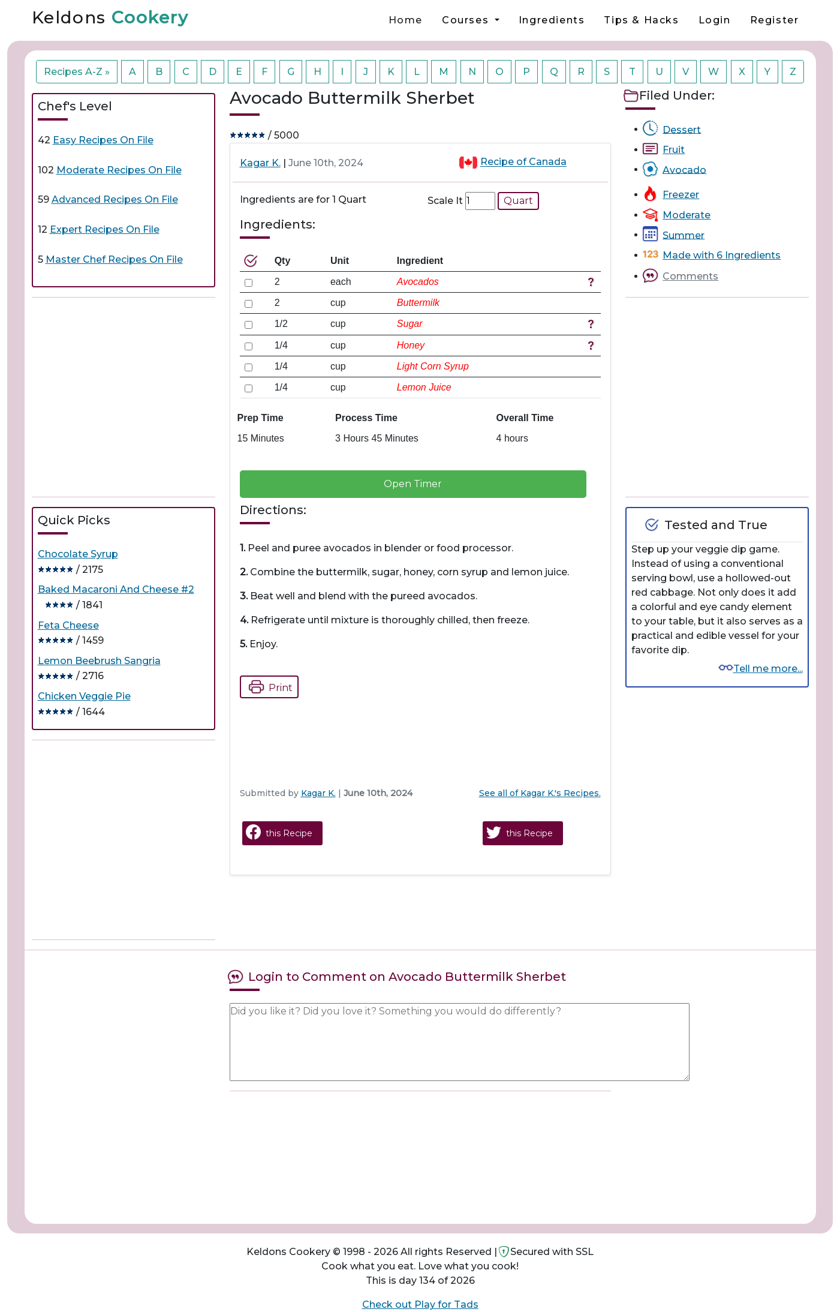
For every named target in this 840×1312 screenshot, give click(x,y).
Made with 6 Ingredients (722, 255)
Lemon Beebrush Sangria (99, 660)
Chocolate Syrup (78, 554)
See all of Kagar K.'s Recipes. (540, 793)
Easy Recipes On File (103, 140)
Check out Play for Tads (420, 1304)
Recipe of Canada (523, 162)
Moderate (686, 215)
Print (267, 686)
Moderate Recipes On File (119, 170)
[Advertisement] (123, 397)
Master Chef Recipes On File (114, 259)
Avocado (684, 169)
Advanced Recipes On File (115, 199)
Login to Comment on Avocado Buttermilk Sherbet (407, 976)
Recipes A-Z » (77, 71)
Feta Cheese (68, 625)
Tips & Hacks (641, 20)
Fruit (674, 149)
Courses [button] (467, 20)
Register (774, 20)
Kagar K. (260, 163)
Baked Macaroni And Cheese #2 (116, 589)
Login (715, 20)
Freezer (681, 194)
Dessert (682, 129)
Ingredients (552, 20)
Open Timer (413, 484)
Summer (683, 235)
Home (406, 20)
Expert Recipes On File (104, 229)
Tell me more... (768, 668)
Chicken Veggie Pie (84, 696)
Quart (518, 200)
